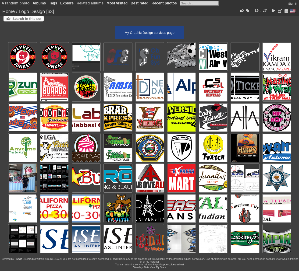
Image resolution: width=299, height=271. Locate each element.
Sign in (293, 3)
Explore (67, 3)
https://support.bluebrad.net (168, 264)
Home (8, 11)
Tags (53, 3)
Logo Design (32, 11)
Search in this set (26, 19)
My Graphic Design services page (149, 33)
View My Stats (141, 267)
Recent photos (164, 3)
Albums (39, 3)
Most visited (117, 3)
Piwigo (18, 258)
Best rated (139, 3)
